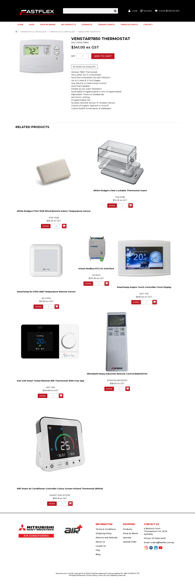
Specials (127, 537)
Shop (31, 25)
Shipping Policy (104, 533)
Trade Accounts (129, 25)
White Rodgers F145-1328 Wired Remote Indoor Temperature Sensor (54, 211)
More (46, 226)
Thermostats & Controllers (33, 32)
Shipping (113, 575)
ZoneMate (87, 25)
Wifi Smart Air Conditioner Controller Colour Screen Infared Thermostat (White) (60, 488)
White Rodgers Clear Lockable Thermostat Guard (120, 190)
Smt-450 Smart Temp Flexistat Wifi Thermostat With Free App (50, 380)
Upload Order (129, 541)
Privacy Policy (91, 575)
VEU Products (68, 25)
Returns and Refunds (106, 537)
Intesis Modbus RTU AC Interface (96, 268)
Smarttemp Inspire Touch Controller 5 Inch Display (144, 287)
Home (20, 25)
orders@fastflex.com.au (162, 542)
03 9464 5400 (159, 538)
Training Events (106, 25)
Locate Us (101, 546)
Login (134, 11)
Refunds (122, 575)
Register (148, 11)
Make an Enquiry (85, 66)
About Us (100, 541)
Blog (98, 554)
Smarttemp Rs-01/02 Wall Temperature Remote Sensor (46, 291)
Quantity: (73, 56)
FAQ (98, 550)
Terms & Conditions (106, 529)
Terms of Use (104, 575)
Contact (148, 25)
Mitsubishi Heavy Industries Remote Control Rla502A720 (117, 373)
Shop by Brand (47, 25)
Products (127, 529)
